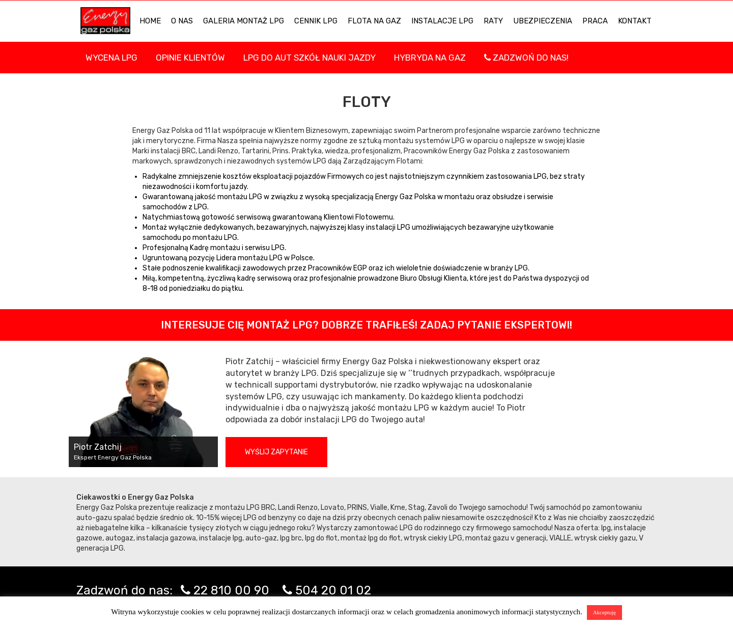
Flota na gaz (374, 20)
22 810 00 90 (231, 590)
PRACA (595, 20)
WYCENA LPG (111, 57)
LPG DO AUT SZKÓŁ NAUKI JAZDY (309, 57)
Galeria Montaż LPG (243, 20)
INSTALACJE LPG (442, 20)
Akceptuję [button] (604, 612)
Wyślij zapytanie (276, 452)
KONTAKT (635, 20)
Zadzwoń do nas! (526, 57)
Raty (493, 20)
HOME (150, 20)
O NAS (182, 20)
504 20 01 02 (333, 590)
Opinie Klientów (190, 57)
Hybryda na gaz (430, 57)
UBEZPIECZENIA (542, 20)
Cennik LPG (315, 20)
